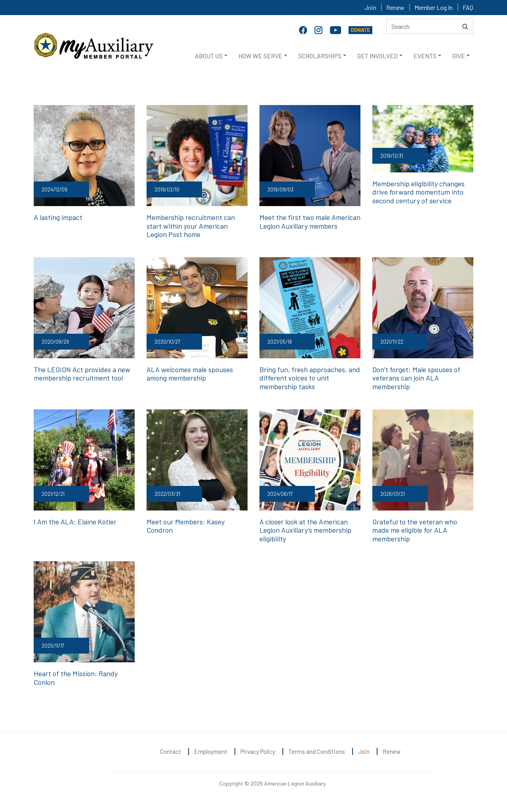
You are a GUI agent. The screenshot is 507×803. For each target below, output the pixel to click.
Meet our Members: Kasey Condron (186, 526)
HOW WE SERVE (260, 55)
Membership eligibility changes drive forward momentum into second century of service (418, 192)
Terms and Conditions (316, 751)
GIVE (458, 55)
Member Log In (433, 7)
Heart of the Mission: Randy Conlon (76, 677)
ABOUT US (209, 55)
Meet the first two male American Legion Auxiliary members (309, 221)
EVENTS (425, 55)
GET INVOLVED (377, 55)
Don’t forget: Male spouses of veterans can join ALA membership (416, 378)
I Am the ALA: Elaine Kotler (75, 521)
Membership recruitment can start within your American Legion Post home (191, 226)
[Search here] (429, 26)
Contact (170, 751)
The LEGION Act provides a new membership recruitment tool (82, 373)
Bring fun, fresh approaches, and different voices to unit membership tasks (309, 378)
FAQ (468, 7)
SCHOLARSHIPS (319, 55)
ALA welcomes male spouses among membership (190, 373)
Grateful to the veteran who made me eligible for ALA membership (414, 530)
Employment (210, 751)
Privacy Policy (257, 751)
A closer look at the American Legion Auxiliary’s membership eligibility (305, 530)
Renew (395, 7)
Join (370, 7)
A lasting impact (58, 217)
